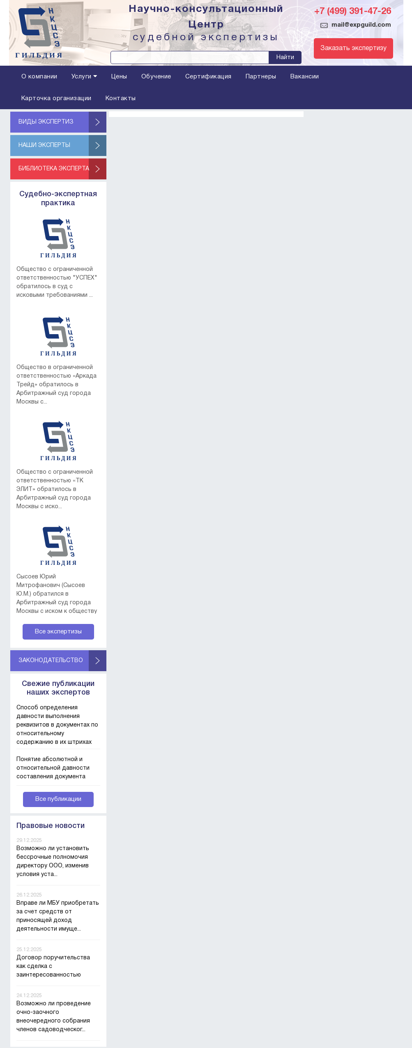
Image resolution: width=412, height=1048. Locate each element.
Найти (285, 57)
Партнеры (261, 77)
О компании (39, 77)
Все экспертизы (58, 632)
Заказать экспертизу (353, 48)
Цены (119, 77)
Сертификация (208, 77)
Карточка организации (56, 98)
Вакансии (304, 77)
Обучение (156, 77)
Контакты (121, 98)
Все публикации (58, 799)
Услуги (84, 76)
